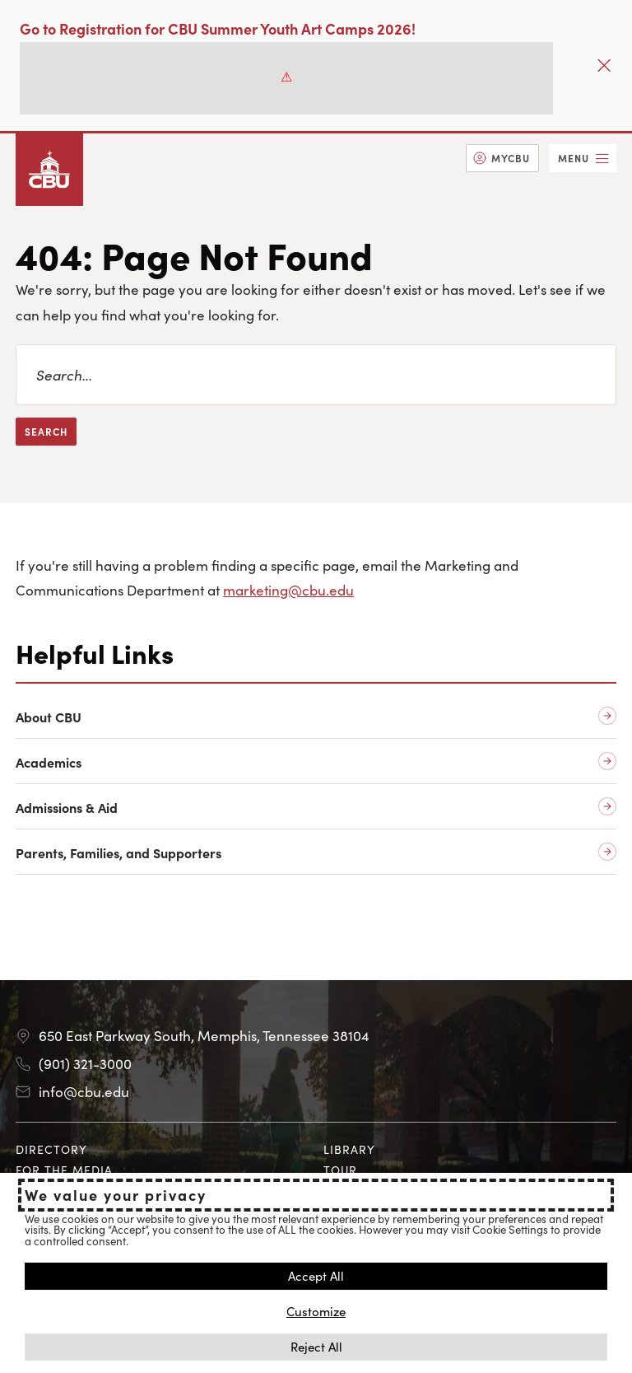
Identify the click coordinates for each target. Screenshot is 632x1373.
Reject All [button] (316, 1346)
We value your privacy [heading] (116, 1195)
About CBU (48, 717)
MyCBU (510, 158)
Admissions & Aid (67, 807)
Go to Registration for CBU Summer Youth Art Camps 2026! (218, 28)
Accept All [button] (316, 1275)
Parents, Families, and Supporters (118, 853)
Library (349, 1149)
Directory (51, 1149)
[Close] (604, 66)
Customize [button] (316, 1310)
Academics (48, 762)
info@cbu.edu (84, 1091)
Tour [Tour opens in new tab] (340, 1169)
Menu (573, 158)
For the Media (64, 1169)
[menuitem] (502, 158)
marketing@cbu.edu (288, 590)
